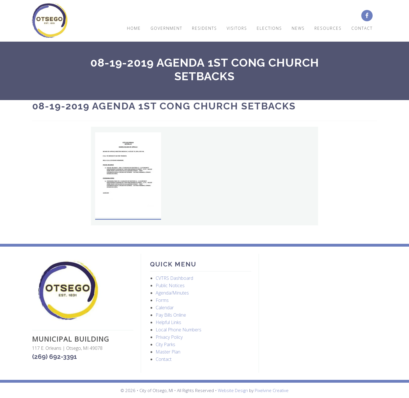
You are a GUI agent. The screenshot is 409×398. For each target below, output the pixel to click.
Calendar (165, 307)
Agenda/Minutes (172, 293)
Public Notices (170, 285)
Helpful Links (168, 322)
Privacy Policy (169, 337)
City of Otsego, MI (50, 20)
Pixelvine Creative (272, 390)
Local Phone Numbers (178, 330)
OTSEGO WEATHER (319, 280)
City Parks (165, 344)
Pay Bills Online (171, 315)
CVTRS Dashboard (174, 278)
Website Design (233, 390)
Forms (162, 300)
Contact (164, 359)
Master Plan (168, 352)
